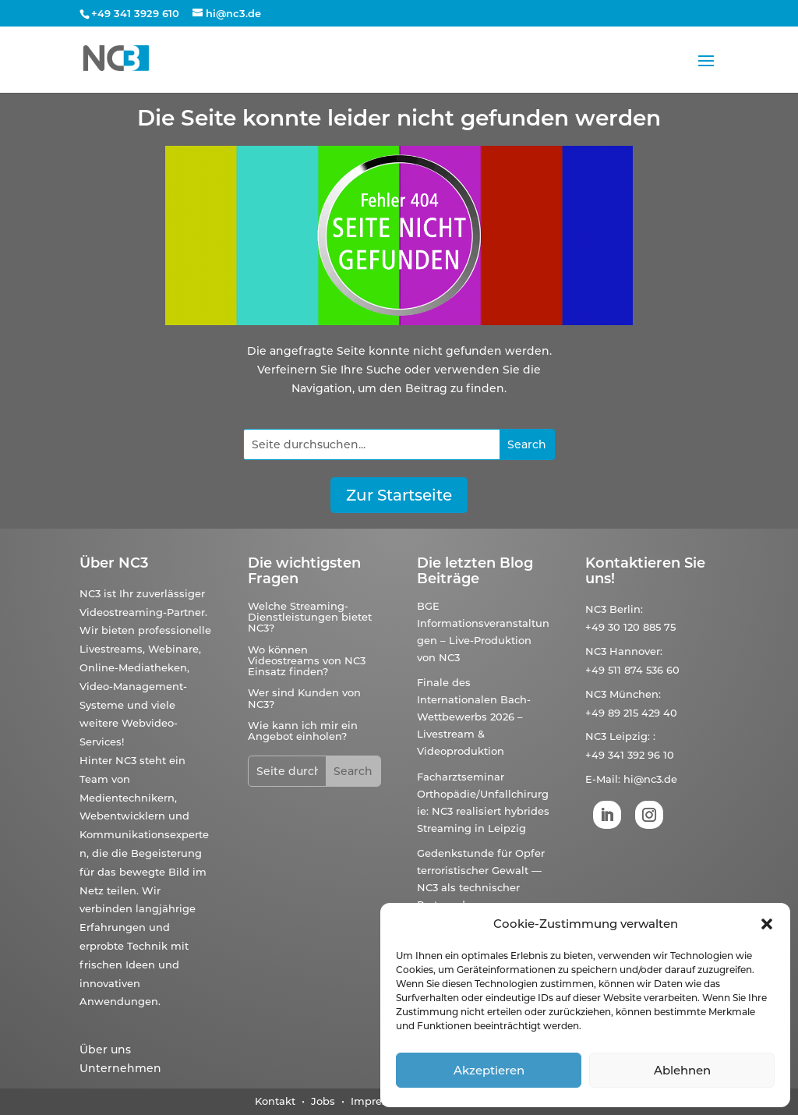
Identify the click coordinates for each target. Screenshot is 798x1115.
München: (635, 694)
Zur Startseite (399, 495)
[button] (767, 924)
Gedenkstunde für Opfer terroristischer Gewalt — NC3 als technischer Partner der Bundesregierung (481, 887)
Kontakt (275, 1101)
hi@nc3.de (650, 779)
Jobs (324, 1101)
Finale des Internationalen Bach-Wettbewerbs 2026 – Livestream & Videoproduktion (474, 716)
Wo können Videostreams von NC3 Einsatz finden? (306, 660)
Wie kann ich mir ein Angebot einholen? (303, 730)
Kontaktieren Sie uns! (645, 570)
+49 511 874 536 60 (632, 670)
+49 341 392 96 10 (629, 755)
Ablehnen (682, 1070)
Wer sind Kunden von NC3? (304, 698)
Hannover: (635, 651)
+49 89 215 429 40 (631, 712)
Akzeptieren (489, 1070)
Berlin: (626, 609)
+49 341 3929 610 (135, 13)
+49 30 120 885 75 (630, 627)
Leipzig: (629, 736)
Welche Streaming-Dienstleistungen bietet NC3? (310, 617)
